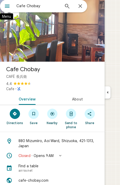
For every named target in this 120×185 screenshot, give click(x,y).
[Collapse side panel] (108, 92)
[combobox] (38, 6)
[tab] (26, 98)
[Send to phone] (71, 118)
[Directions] (15, 116)
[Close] (80, 6)
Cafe (10, 89)
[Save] (33, 116)
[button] (52, 156)
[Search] (67, 6)
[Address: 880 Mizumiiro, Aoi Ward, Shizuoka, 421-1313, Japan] (52, 143)
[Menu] (7, 6)
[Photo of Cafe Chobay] (52, 31)
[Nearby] (52, 116)
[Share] (89, 116)
